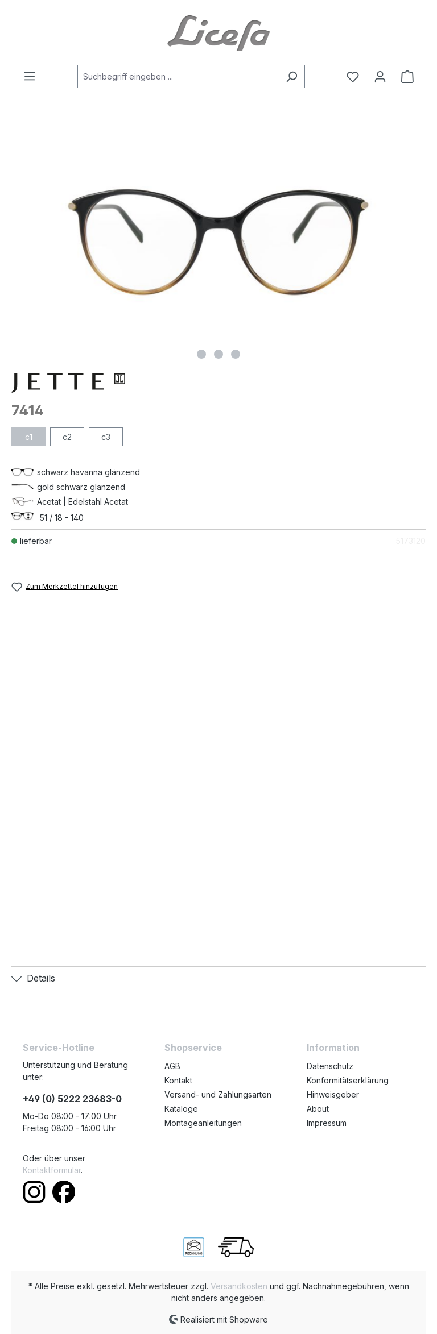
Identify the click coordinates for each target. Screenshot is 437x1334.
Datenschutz (330, 1066)
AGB (172, 1066)
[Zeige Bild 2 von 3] (218, 354)
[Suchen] (291, 76)
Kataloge (181, 1108)
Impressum (327, 1123)
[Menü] (33, 76)
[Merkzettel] (352, 76)
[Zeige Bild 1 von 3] (201, 354)
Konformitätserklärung (348, 1080)
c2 (67, 437)
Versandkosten (239, 1286)
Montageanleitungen (203, 1123)
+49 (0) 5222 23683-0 (72, 1098)
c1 (28, 437)
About (318, 1108)
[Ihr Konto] (380, 76)
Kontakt (178, 1080)
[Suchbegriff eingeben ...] (178, 76)
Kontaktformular (52, 1170)
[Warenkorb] (404, 76)
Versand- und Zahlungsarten (217, 1094)
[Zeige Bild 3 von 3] (235, 354)
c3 (105, 437)
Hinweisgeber (333, 1094)
